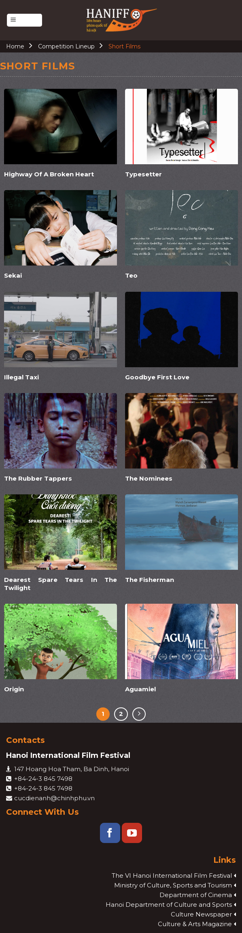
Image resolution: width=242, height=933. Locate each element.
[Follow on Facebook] (110, 833)
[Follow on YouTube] (132, 833)
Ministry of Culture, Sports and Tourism (173, 885)
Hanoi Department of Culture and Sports (169, 904)
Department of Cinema (195, 895)
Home (15, 46)
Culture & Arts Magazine (195, 924)
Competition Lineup (66, 46)
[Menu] (24, 20)
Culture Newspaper (201, 914)
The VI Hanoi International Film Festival (172, 875)
